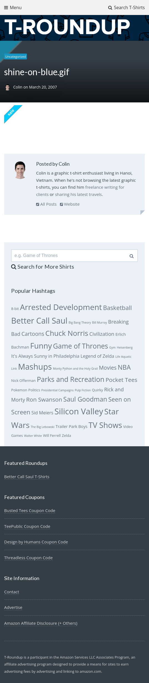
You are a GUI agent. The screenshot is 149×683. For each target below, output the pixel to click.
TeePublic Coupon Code (27, 526)
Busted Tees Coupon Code (29, 510)
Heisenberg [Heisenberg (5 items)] (125, 347)
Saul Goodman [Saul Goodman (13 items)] (85, 399)
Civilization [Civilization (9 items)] (101, 334)
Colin (18, 87)
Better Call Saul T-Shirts (26, 476)
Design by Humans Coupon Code (36, 542)
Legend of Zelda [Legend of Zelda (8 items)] (97, 356)
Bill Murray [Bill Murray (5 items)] (99, 322)
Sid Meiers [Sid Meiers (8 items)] (42, 413)
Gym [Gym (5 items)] (112, 347)
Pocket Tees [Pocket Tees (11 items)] (121, 380)
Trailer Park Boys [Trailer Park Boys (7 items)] (71, 426)
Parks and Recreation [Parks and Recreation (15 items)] (71, 379)
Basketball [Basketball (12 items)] (117, 308)
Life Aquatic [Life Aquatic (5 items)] (123, 357)
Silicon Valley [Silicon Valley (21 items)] (78, 411)
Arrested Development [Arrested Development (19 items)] (61, 307)
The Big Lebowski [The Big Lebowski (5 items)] (42, 427)
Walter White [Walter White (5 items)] (33, 436)
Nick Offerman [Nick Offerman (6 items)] (23, 380)
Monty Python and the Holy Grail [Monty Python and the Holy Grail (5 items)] (75, 369)
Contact (11, 591)
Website (70, 204)
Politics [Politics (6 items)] (34, 389)
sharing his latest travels (78, 194)
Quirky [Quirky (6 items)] (97, 389)
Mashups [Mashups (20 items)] (35, 366)
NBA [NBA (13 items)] (124, 367)
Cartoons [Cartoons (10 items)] (32, 333)
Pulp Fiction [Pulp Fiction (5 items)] (83, 390)
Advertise (13, 607)
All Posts (46, 204)
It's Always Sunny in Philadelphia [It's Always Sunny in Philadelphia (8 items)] (45, 356)
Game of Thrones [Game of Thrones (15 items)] (80, 346)
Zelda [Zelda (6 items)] (66, 435)
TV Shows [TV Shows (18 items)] (105, 425)
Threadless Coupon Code (28, 557)
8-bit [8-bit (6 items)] (15, 308)
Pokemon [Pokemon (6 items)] (19, 389)
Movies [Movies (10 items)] (108, 367)
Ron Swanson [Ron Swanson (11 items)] (44, 399)
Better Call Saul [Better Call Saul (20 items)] (39, 320)
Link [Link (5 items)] (14, 369)
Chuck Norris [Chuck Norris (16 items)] (66, 333)
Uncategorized (15, 56)
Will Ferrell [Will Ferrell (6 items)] (52, 435)
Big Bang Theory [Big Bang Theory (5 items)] (80, 322)
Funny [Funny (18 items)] (41, 346)
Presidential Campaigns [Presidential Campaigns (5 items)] (57, 390)
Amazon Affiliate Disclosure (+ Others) (40, 623)
